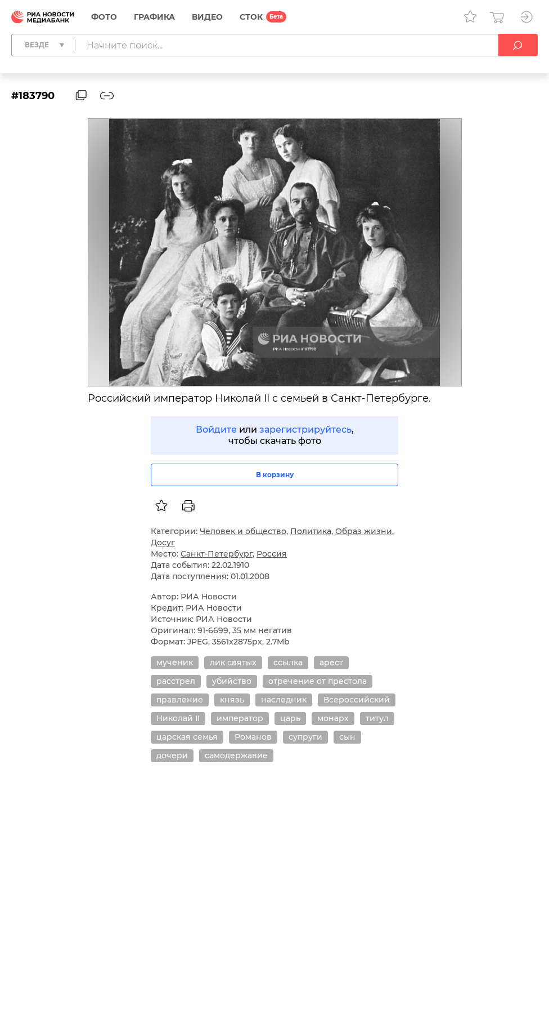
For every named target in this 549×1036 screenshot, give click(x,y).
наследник (284, 700)
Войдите (216, 429)
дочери (172, 755)
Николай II (178, 718)
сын (347, 737)
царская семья (187, 737)
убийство (231, 681)
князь (232, 700)
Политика (310, 531)
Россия (271, 554)
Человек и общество (243, 531)
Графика (154, 17)
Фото (104, 17)
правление (179, 700)
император (240, 718)
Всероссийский (356, 700)
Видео (207, 17)
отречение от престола (317, 681)
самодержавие (236, 755)
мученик (174, 662)
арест (331, 662)
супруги (305, 737)
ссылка (288, 662)
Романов (253, 737)
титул (377, 718)
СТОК (251, 17)
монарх (333, 718)
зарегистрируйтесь (305, 429)
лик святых (233, 662)
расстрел (175, 681)
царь (290, 718)
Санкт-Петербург (217, 554)
